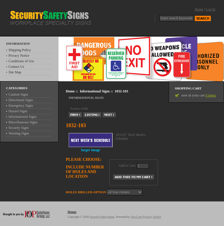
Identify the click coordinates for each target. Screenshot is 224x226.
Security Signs (18, 128)
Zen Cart (136, 216)
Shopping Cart (188, 88)
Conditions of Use (21, 61)
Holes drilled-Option (86, 192)
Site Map (14, 72)
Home (199, 9)
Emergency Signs (20, 105)
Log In (210, 9)
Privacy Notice (19, 56)
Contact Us (16, 67)
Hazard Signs (17, 111)
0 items (211, 95)
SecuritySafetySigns (102, 216)
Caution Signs (18, 94)
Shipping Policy (19, 50)
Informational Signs (95, 91)
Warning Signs (18, 133)
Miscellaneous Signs (22, 122)
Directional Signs (20, 100)
